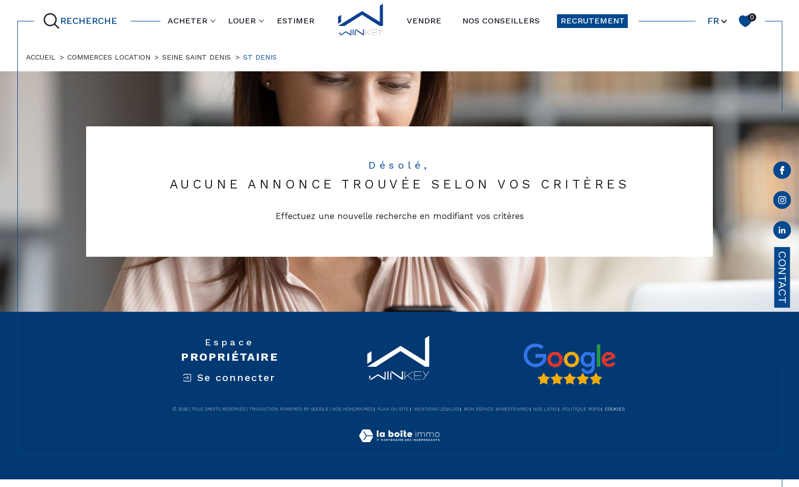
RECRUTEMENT (593, 20)
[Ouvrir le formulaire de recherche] (82, 21)
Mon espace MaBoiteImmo (496, 409)
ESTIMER (295, 20)
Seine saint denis (196, 57)
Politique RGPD (581, 409)
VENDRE (424, 20)
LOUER (242, 20)
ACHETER (187, 20)
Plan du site (393, 409)
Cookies (615, 409)
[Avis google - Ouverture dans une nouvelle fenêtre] (569, 364)
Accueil (41, 57)
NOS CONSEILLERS (501, 20)
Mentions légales (436, 409)
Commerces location (108, 57)
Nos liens (545, 409)
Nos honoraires (352, 409)
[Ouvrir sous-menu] (213, 20)
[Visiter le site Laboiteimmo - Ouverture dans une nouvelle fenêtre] (399, 448)
